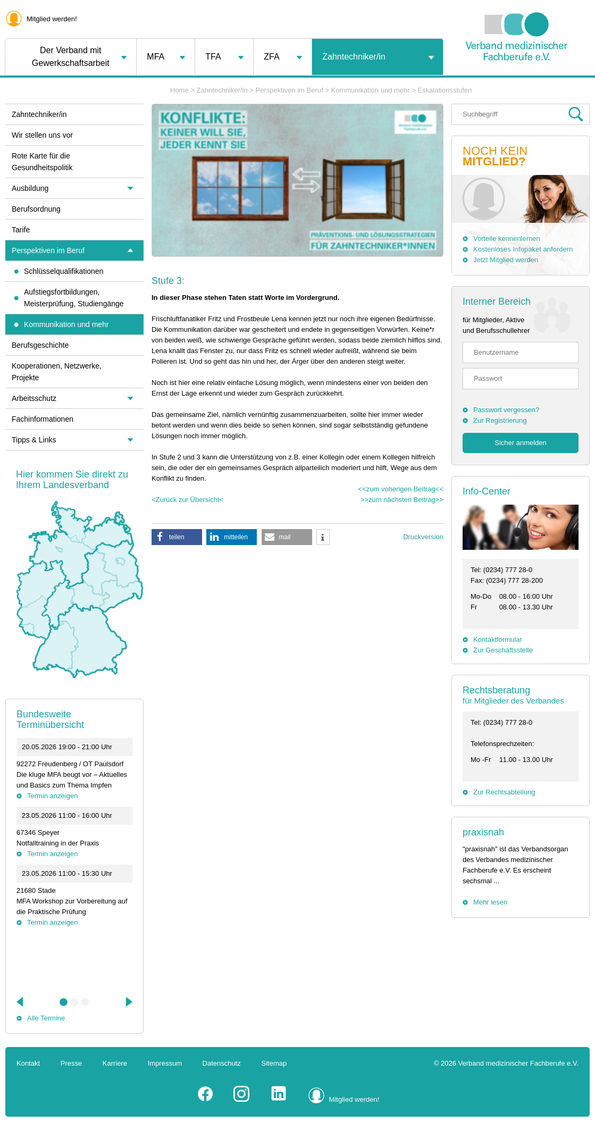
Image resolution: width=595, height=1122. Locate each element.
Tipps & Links (34, 440)
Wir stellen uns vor (42, 135)
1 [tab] (63, 1002)
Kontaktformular (497, 639)
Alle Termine (46, 1018)
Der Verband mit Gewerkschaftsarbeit (71, 57)
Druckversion (423, 537)
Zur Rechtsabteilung (504, 792)
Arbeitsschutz (34, 398)
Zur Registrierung (499, 420)
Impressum (165, 1063)
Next (128, 1001)
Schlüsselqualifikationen (63, 271)
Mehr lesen (490, 902)
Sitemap (274, 1063)
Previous (21, 1001)
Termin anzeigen (52, 796)
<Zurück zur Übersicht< (187, 500)
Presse (71, 1063)
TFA (213, 56)
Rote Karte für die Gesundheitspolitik (42, 162)
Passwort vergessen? (506, 410)
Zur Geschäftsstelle (503, 650)
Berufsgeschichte (40, 345)
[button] (177, 537)
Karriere (115, 1063)
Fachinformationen (42, 419)
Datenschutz (222, 1063)
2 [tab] (74, 1002)
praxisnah (483, 832)
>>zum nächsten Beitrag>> (402, 500)
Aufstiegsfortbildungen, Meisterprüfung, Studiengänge (74, 298)
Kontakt (28, 1063)
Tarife (21, 229)
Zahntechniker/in (353, 56)
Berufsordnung (36, 209)
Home (179, 90)
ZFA (271, 56)
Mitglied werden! (52, 19)
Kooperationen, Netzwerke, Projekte (57, 372)
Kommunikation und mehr (370, 90)
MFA (155, 56)
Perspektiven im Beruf (289, 90)
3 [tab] (85, 1002)
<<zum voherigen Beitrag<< (400, 489)
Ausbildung (30, 188)
